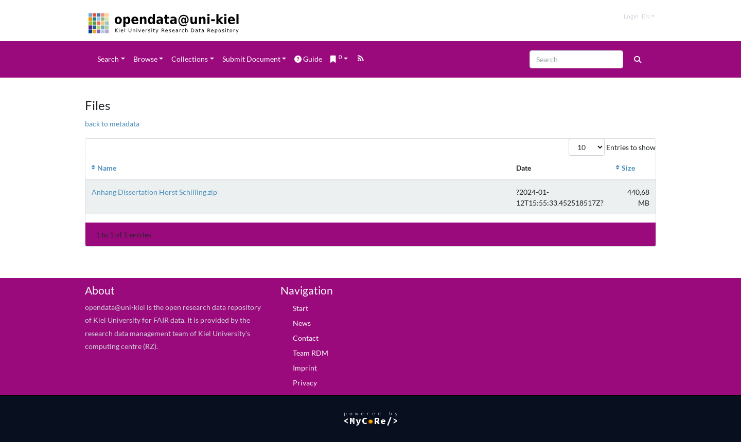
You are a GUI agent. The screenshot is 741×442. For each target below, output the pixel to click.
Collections (189, 58)
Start (300, 308)
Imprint (305, 367)
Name (106, 167)
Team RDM (310, 352)
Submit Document (251, 58)
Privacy (305, 382)
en (646, 16)
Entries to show (612, 147)
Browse (145, 58)
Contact (306, 338)
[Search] (576, 59)
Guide (308, 58)
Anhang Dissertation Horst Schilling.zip (154, 192)
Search (108, 58)
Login (631, 16)
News (302, 323)
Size (628, 167)
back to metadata (112, 123)
